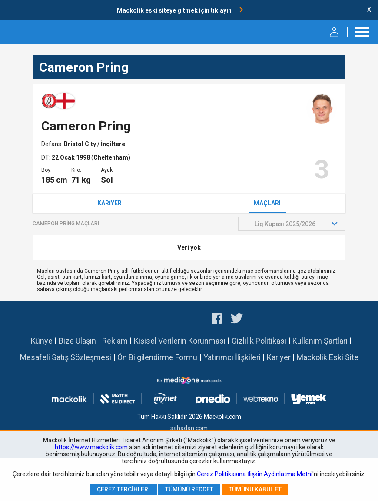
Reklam (115, 340)
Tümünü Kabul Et (255, 489)
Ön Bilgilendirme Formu (157, 357)
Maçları (267, 203)
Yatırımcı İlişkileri (232, 357)
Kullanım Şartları (320, 340)
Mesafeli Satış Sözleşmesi (65, 357)
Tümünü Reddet (189, 489)
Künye (42, 340)
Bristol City (80, 143)
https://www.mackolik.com (91, 447)
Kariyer (109, 203)
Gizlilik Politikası (259, 340)
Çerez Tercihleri (123, 489)
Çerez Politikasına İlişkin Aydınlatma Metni (254, 474)
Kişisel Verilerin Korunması (179, 340)
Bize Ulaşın (77, 340)
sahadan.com (189, 427)
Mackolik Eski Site (327, 357)
